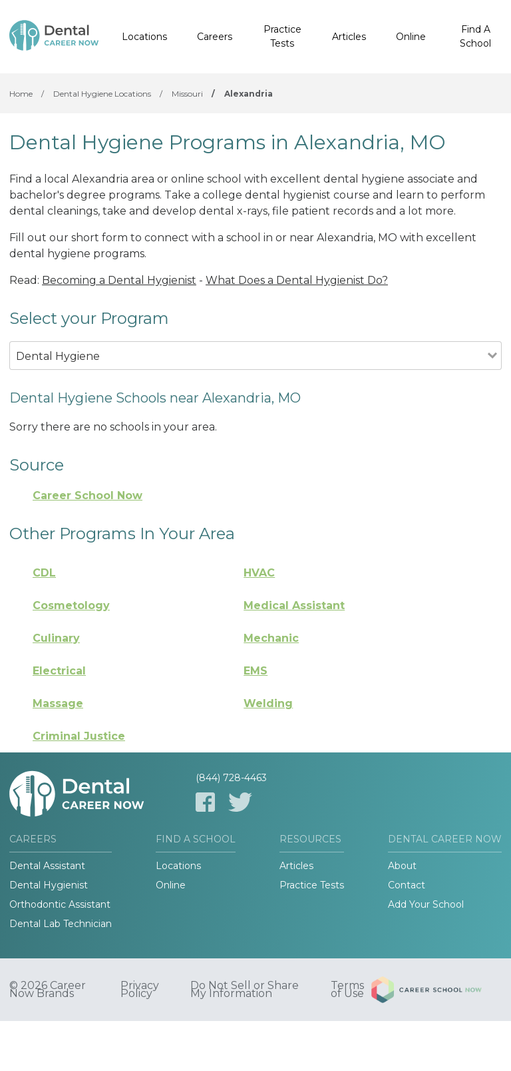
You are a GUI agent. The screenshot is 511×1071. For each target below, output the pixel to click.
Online (411, 37)
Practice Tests (282, 36)
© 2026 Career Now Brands (47, 990)
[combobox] (248, 374)
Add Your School (426, 904)
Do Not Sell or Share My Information (244, 990)
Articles (349, 37)
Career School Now (87, 495)
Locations (144, 37)
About (402, 866)
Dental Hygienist (48, 885)
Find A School (475, 36)
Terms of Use (347, 990)
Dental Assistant (47, 866)
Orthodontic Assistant (59, 904)
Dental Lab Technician (60, 924)
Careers (214, 37)
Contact (406, 885)
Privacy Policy (139, 990)
